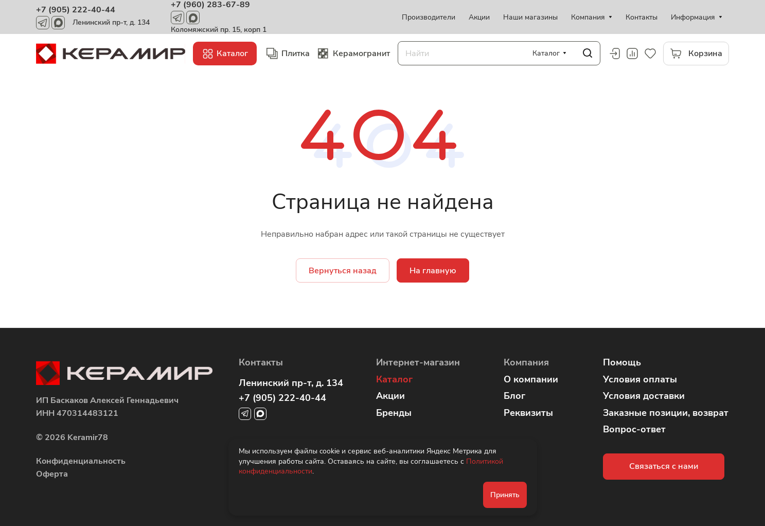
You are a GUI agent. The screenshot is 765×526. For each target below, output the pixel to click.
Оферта (52, 474)
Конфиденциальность (81, 461)
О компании (531, 379)
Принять (505, 495)
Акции (390, 396)
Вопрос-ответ (634, 429)
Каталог (394, 379)
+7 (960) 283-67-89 (210, 4)
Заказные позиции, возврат (665, 413)
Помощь (622, 362)
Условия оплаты (640, 379)
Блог (514, 396)
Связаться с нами (663, 466)
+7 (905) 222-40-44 (75, 9)
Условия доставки (644, 396)
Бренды (394, 413)
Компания (526, 362)
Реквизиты (528, 413)
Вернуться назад (343, 270)
